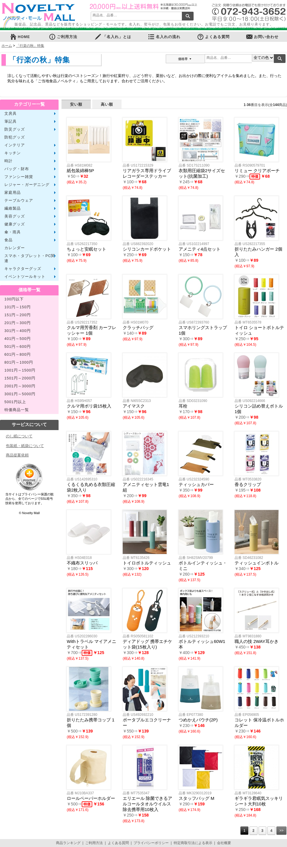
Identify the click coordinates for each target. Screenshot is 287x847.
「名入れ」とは (112, 36)
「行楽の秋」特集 (30, 46)
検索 (188, 16)
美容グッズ (14, 216)
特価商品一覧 (16, 410)
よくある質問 (213, 36)
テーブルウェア (18, 201)
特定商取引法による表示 (193, 843)
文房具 (10, 114)
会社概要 (224, 843)
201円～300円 (17, 323)
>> (281, 831)
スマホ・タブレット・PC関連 (29, 258)
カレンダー (14, 248)
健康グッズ (14, 224)
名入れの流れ (164, 36)
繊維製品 (12, 208)
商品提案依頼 (17, 455)
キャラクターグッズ (22, 269)
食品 (8, 240)
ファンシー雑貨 (18, 177)
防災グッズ (14, 129)
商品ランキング (68, 843)
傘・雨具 (12, 232)
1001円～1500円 (19, 370)
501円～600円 (17, 347)
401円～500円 (17, 339)
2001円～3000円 (19, 386)
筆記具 (10, 121)
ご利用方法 (63, 36)
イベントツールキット (24, 277)
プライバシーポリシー (151, 843)
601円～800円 (17, 355)
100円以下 (14, 299)
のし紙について (19, 436)
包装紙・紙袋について (25, 446)
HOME (20, 36)
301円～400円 (17, 331)
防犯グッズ (14, 137)
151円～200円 (17, 315)
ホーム (6, 46)
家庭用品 (12, 193)
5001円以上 (15, 402)
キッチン (12, 153)
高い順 (107, 104)
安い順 (76, 104)
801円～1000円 (18, 362)
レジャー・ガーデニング (26, 185)
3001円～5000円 (19, 394)
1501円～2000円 (19, 378)
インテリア (14, 145)
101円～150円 (17, 307)
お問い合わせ (262, 36)
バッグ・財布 (16, 169)
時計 (8, 161)
